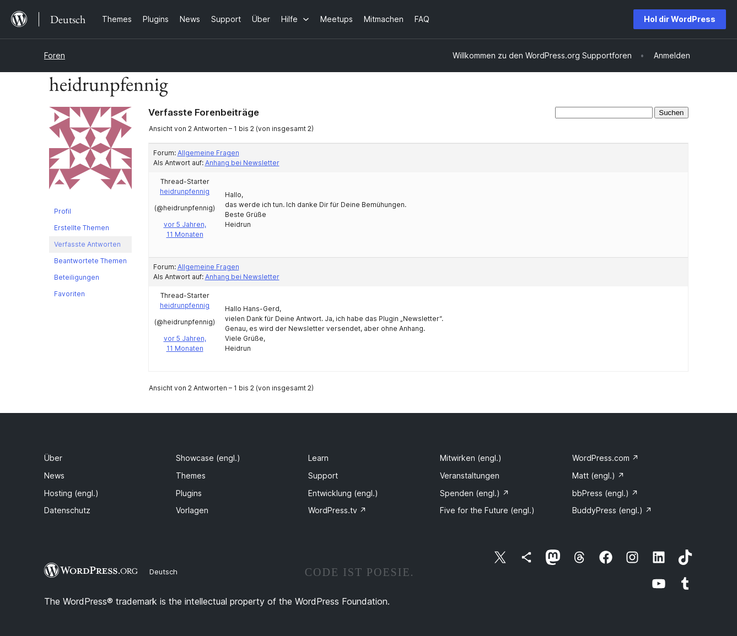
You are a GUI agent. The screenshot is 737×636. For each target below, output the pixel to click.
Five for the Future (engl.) (487, 510)
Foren (54, 55)
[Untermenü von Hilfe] (295, 19)
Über (53, 458)
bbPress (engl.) (605, 493)
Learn (318, 458)
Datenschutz (67, 510)
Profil (62, 211)
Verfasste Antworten (87, 244)
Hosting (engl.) (71, 493)
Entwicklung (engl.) (343, 493)
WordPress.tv (337, 510)
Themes (191, 475)
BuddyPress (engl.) (612, 510)
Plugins (189, 493)
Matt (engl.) (598, 475)
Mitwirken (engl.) (471, 458)
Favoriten (69, 294)
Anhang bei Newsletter (242, 163)
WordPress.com (605, 458)
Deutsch (163, 571)
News (54, 475)
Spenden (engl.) (474, 493)
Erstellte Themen (81, 228)
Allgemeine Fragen (208, 153)
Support (323, 475)
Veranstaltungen (469, 475)
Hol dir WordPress (680, 19)
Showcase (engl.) (208, 458)
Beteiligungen (76, 277)
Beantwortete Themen (90, 261)
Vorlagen (192, 510)
